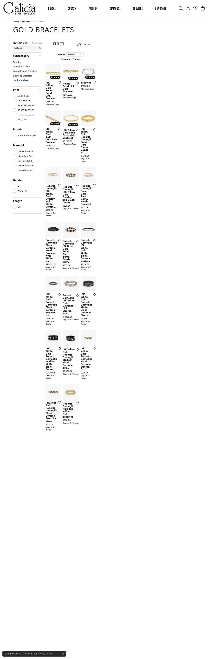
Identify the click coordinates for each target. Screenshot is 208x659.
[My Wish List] (195, 8)
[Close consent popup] (63, 654)
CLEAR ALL (37, 43)
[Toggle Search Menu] (181, 8)
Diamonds (115, 8)
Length (17, 201)
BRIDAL (52, 8)
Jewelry (16, 21)
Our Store (160, 8)
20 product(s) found (120, 59)
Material (18, 145)
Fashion (93, 8)
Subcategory (21, 56)
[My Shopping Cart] (203, 8)
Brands (17, 129)
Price (16, 90)
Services (138, 8)
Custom (72, 8)
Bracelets (26, 21)
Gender (17, 180)
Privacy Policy (45, 653)
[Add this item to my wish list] (92, 116)
